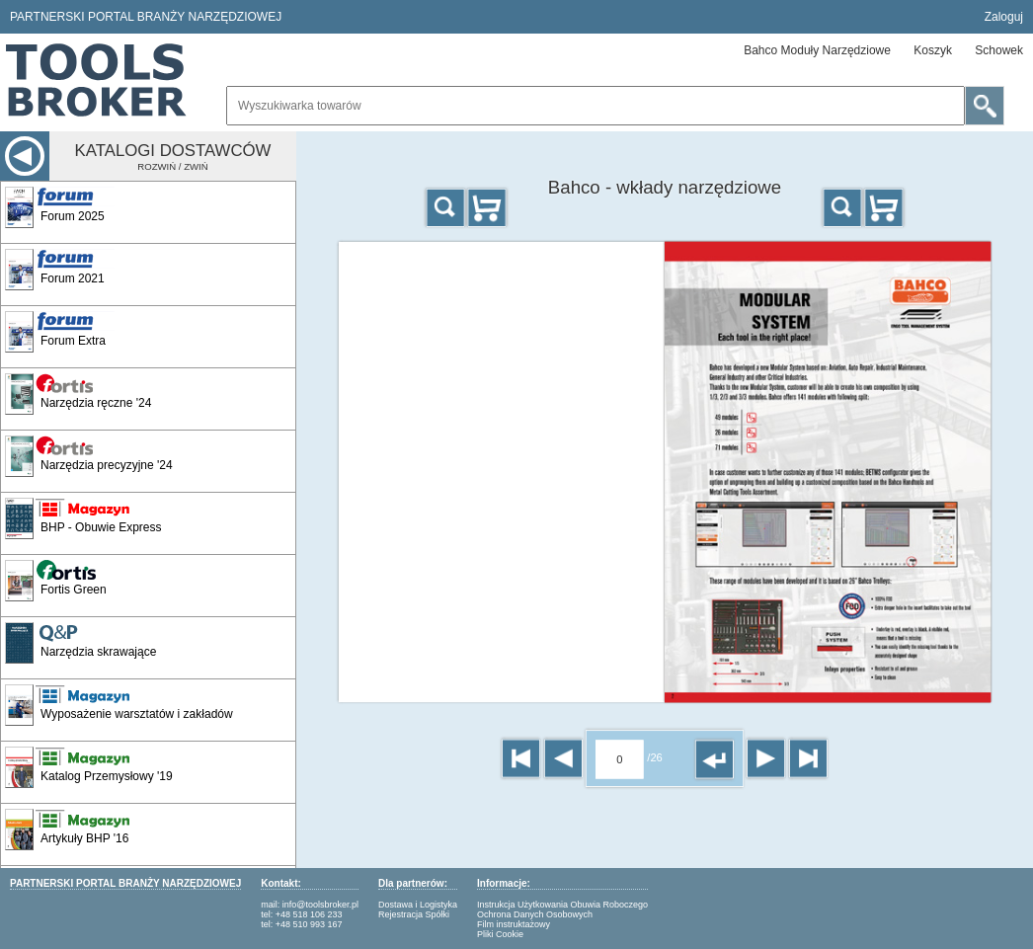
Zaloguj (1004, 17)
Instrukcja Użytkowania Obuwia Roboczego (562, 904)
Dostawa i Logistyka (417, 904)
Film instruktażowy (513, 924)
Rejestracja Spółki (413, 914)
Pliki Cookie (500, 934)
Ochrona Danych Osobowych (535, 914)
